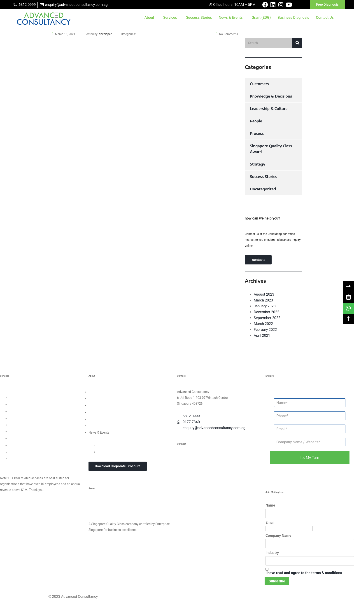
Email (270, 522)
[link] (348, 297)
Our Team (95, 398)
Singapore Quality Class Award (271, 149)
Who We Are (97, 392)
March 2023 (263, 300)
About (149, 17)
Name (270, 505)
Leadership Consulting (24, 397)
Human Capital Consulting (27, 418)
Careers (93, 425)
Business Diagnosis (293, 17)
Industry (272, 553)
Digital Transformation (24, 438)
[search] (273, 43)
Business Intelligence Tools (28, 452)
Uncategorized (263, 189)
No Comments (227, 34)
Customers (259, 84)
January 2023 (265, 306)
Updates (103, 438)
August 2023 (264, 294)
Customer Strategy (22, 411)
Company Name (278, 535)
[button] (348, 286)
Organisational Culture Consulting (32, 404)
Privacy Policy (98, 419)
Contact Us (325, 17)
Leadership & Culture (268, 108)
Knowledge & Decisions (271, 96)
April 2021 (262, 335)
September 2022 (267, 318)
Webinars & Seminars (113, 445)
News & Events (231, 17)
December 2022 (266, 312)
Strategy (257, 164)
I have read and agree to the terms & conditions (304, 573)
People (256, 121)
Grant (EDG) (261, 17)
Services (170, 17)
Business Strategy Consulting (20, 392)
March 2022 (263, 324)
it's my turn (309, 457)
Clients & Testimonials (104, 405)
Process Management (24, 425)
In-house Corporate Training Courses (123, 452)
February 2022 (265, 329)
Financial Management (25, 431)
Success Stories (199, 17)
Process (257, 133)
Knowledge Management (26, 445)
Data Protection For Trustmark (30, 458)
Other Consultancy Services (19, 465)
